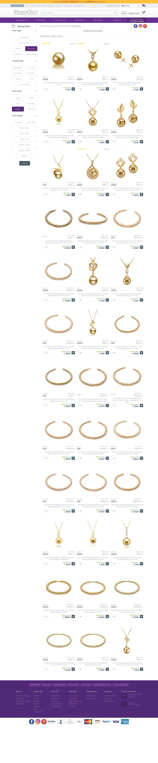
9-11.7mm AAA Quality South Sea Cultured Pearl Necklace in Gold (93, 701)
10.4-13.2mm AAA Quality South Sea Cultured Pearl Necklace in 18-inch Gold (127, 543)
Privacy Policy (20, 741)
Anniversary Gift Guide (120, 722)
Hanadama (18, 54)
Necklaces (18, 68)
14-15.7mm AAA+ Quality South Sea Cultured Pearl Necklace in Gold (58, 649)
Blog (59, 6)
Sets (31, 79)
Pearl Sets (36, 744)
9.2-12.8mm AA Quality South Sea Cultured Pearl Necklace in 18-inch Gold (59, 490)
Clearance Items (92, 736)
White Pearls (55, 733)
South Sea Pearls (73, 722)
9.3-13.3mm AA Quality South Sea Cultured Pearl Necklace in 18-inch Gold (59, 543)
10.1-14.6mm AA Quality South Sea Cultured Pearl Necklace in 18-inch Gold (127, 279)
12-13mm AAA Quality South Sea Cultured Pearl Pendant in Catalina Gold (92, 227)
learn (32, 6)
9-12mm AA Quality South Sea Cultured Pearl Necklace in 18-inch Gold (58, 438)
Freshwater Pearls (59, 722)
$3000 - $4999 (24, 151)
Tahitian (18, 49)
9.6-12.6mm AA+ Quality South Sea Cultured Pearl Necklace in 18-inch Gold (93, 543)
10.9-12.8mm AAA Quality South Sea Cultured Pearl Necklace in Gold (127, 649)
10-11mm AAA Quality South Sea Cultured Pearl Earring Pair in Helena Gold (127, 227)
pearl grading (42, 6)
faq (26, 6)
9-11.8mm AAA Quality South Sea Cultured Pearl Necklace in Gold (58, 701)
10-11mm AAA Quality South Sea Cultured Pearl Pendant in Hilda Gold (58, 596)
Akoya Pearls (47, 722)
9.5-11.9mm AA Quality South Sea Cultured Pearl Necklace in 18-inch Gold (93, 490)
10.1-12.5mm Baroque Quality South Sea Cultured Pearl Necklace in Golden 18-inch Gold (127, 438)
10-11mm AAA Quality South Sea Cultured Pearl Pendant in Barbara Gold (92, 385)
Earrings (31, 68)
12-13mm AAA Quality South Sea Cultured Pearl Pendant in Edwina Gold (127, 332)
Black (31, 98)
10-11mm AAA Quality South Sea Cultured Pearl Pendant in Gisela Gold (58, 174)
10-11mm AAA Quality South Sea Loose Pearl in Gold (58, 121)
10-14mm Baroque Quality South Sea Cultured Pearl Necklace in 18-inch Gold (59, 279)
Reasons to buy (17, 5)
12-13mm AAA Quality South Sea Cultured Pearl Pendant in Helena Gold (92, 174)
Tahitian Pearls (86, 722)
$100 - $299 (24, 128)
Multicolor (31, 109)
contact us (67, 6)
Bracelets (18, 73)
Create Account (134, 13)
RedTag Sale (90, 733)
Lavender (31, 103)
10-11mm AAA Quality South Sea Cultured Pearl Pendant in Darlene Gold (92, 596)
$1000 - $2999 (24, 145)
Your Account (73, 733)
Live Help (72, 744)
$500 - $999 (24, 139)
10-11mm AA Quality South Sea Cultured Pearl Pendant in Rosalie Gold (59, 227)
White (18, 98)
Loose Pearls (25, 84)
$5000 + (25, 156)
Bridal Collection (109, 738)
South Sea (31, 49)
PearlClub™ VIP (79, 6)
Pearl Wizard (73, 741)
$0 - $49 (18, 122)
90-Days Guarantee (23, 738)
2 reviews (106, 81)
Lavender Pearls (56, 741)
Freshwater (24, 37)
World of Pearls (35, 722)
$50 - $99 (31, 122)
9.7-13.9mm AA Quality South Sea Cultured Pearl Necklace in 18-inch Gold (59, 385)
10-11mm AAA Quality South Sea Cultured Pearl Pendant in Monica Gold (92, 121)
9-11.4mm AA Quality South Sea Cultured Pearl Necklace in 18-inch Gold (127, 385)
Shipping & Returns (75, 738)
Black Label (108, 736)
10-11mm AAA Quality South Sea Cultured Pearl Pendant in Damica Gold (127, 701)
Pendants (31, 73)
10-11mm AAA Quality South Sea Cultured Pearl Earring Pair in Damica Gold (127, 174)
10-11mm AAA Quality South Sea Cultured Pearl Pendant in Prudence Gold (92, 332)
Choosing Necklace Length (102, 722)
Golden (18, 109)
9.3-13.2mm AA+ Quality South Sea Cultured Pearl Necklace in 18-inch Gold (127, 490)
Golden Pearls (56, 744)
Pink (17, 103)
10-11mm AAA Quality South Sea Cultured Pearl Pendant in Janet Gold (127, 596)
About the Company (23, 733)
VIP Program (20, 736)
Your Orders (73, 736)
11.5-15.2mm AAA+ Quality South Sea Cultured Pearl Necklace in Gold (93, 649)
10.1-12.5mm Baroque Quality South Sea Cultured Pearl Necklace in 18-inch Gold (93, 438)
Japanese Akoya (24, 43)
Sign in (124, 13)
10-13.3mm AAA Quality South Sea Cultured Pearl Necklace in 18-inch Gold (59, 332)
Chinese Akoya (31, 54)
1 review (72, 81)
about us (52, 6)
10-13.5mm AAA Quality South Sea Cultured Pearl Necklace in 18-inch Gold (93, 279)
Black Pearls (55, 736)
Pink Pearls (54, 738)
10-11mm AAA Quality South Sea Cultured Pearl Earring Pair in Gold (127, 121)
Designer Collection (110, 733)
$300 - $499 (24, 134)
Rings (18, 79)
